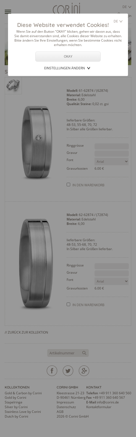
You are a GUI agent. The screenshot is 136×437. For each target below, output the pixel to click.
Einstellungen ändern (64, 68)
